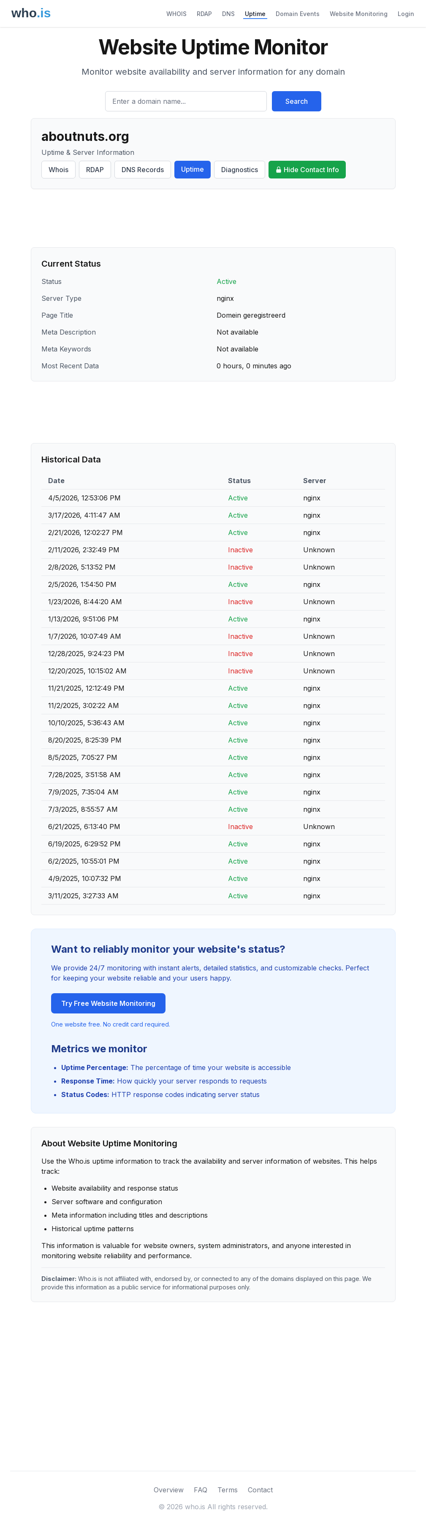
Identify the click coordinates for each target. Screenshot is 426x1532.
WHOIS (176, 13)
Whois (58, 169)
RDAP (204, 13)
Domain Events (298, 13)
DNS (228, 13)
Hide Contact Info (307, 169)
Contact (260, 1490)
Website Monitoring (359, 13)
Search (296, 101)
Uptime (255, 13)
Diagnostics (239, 169)
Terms (227, 1490)
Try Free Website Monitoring (108, 1003)
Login (406, 13)
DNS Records (143, 169)
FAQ (200, 1490)
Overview (169, 1490)
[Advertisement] (213, 218)
